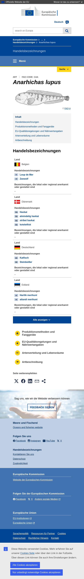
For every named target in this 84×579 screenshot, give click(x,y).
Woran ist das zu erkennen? (68, 2)
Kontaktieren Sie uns (23, 454)
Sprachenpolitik (21, 533)
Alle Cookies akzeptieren (25, 565)
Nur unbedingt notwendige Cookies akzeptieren (36, 572)
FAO (66, 108)
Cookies (62, 533)
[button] (16, 381)
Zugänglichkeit (20, 463)
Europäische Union (22, 523)
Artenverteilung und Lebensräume (32, 135)
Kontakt (55, 538)
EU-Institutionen (21, 518)
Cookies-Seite (27, 553)
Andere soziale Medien (46, 499)
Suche (67, 31)
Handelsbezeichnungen (24, 42)
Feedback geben (42, 407)
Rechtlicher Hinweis (38, 538)
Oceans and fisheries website (28, 427)
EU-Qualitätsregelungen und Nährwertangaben (39, 131)
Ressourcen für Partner (43, 533)
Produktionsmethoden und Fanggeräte (34, 126)
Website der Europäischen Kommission (33, 480)
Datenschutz (19, 459)
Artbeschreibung (23, 140)
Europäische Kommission (25, 40)
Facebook (19, 499)
